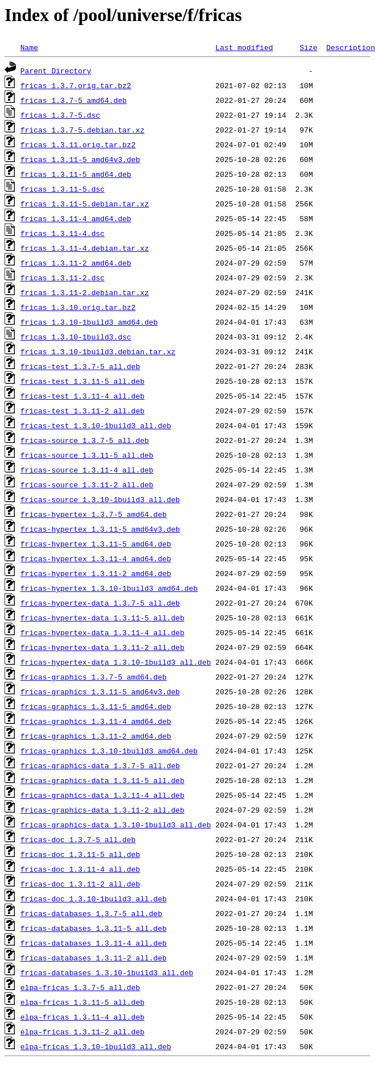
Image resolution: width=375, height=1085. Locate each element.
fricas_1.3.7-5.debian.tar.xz (82, 130)
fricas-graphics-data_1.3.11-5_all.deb (102, 780)
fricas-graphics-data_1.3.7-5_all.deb (100, 765)
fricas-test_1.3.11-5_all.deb (82, 381)
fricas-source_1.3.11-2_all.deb (86, 484)
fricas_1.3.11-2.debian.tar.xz (84, 292)
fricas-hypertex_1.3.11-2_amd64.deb (95, 573)
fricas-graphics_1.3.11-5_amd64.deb (95, 706)
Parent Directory (55, 70)
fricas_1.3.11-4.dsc (62, 233)
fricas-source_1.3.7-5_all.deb (84, 440)
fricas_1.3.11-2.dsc (62, 277)
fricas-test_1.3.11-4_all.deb (82, 396)
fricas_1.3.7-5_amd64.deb (73, 100)
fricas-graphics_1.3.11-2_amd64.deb (95, 736)
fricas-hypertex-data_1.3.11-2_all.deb (102, 647)
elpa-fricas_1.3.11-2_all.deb (82, 1031)
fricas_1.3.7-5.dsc (60, 115)
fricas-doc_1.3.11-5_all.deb (80, 854)
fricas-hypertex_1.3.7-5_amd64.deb (93, 514)
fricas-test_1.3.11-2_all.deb (82, 410)
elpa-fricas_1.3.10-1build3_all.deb (95, 1046)
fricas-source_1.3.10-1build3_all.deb (100, 499)
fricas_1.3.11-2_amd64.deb (75, 263)
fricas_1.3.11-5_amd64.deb (75, 174)
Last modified (244, 47)
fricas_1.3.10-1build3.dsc (75, 337)
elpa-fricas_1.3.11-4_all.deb (82, 1017)
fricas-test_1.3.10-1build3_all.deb (95, 425)
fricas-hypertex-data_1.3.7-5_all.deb (100, 603)
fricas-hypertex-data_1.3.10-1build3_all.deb (115, 662)
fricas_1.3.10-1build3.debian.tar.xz (98, 351)
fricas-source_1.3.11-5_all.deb (86, 455)
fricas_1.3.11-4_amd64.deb (75, 218)
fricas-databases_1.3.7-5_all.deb (91, 913)
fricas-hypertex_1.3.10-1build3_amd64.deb (109, 588)
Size (308, 47)
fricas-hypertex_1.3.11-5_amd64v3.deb (100, 529)
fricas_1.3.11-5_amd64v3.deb (80, 159)
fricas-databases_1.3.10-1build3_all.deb (106, 972)
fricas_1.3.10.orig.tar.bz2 (78, 307)
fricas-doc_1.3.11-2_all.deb (80, 884)
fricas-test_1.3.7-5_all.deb (80, 366)
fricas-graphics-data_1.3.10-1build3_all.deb (115, 824)
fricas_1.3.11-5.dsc (62, 189)
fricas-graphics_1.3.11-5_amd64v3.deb (100, 691)
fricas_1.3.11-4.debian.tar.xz (84, 248)
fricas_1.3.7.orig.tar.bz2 (75, 85)
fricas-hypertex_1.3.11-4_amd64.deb (95, 558)
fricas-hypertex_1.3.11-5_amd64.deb (95, 544)
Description (350, 47)
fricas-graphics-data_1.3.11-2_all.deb (102, 810)
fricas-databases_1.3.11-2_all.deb (93, 958)
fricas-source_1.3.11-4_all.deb (86, 470)
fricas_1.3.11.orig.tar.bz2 (78, 144)
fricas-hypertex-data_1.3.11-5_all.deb (102, 617)
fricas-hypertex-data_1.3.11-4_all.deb (102, 632)
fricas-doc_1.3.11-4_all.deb (80, 869)
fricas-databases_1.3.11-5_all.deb (93, 928)
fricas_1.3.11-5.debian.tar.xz (84, 203)
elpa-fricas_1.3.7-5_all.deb (80, 987)
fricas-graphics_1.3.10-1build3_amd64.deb (109, 751)
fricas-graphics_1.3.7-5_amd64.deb (93, 677)
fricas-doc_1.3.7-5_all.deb (78, 839)
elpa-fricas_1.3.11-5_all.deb (82, 1002)
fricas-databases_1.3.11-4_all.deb (93, 943)
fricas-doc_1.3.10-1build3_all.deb (93, 898)
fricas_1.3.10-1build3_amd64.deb (89, 322)
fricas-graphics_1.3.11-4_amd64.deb (95, 721)
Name (29, 47)
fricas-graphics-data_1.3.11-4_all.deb (102, 795)
